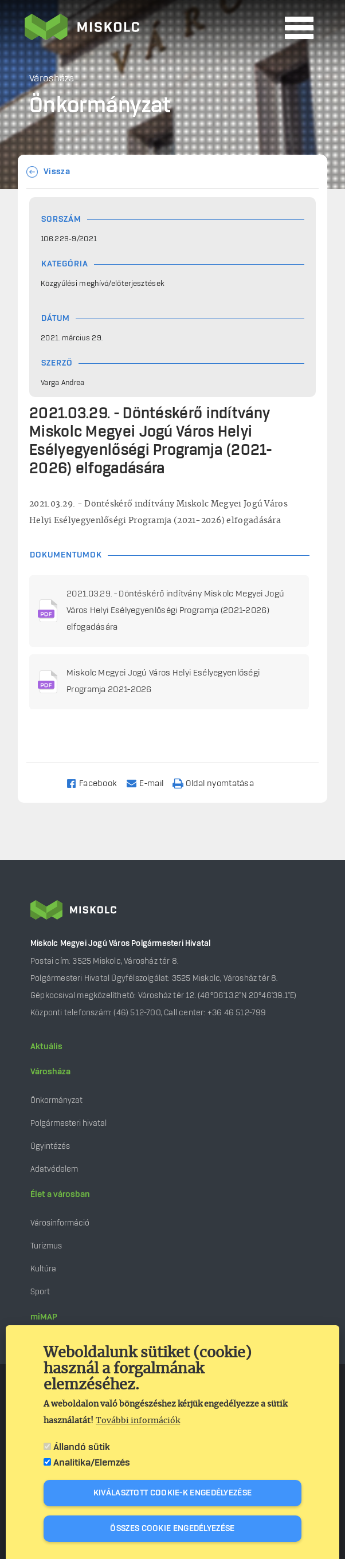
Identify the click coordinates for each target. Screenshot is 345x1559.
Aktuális (46, 1046)
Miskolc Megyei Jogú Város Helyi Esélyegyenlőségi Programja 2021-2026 (163, 681)
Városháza (50, 1072)
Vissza (57, 171)
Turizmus (46, 1246)
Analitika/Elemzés (91, 1465)
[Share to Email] (149, 783)
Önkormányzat (56, 1100)
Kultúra (43, 1269)
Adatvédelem (54, 1169)
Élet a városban (60, 1194)
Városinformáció (59, 1223)
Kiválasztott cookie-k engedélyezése (172, 1495)
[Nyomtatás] (218, 783)
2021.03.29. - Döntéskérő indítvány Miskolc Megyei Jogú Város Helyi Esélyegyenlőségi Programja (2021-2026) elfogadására (175, 611)
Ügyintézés (50, 1146)
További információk (138, 1423)
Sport (40, 1291)
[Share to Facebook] (96, 783)
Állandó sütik (81, 1449)
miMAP (43, 1317)
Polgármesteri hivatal (68, 1123)
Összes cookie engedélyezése (172, 1531)
